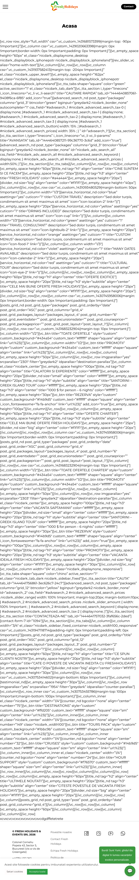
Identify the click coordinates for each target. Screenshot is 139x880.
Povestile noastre (61, 832)
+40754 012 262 (21, 858)
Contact (129, 6)
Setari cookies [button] (15, 871)
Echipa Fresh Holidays (64, 850)
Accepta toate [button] (37, 871)
